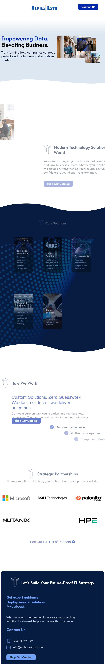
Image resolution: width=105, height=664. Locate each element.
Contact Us (88, 7)
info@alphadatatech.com (29, 647)
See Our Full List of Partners (50, 545)
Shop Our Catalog (26, 423)
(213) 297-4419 (23, 640)
